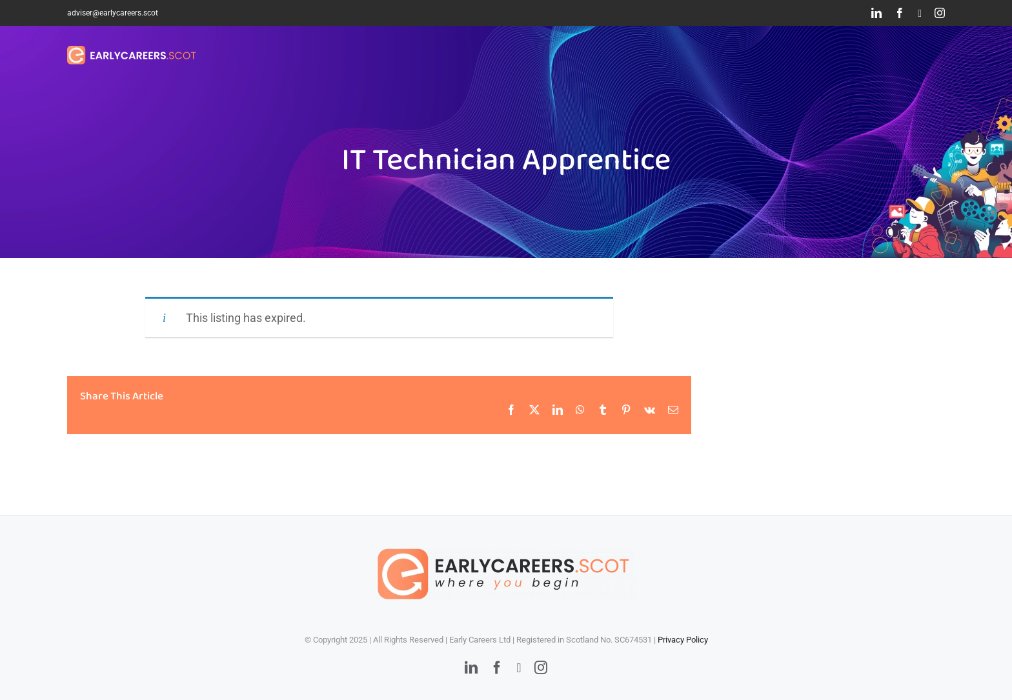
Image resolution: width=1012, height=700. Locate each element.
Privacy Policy (683, 640)
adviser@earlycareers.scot (112, 12)
